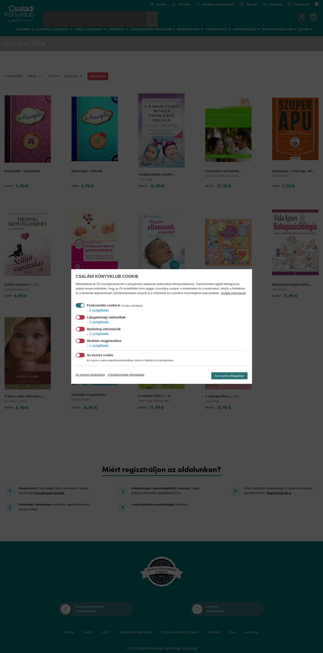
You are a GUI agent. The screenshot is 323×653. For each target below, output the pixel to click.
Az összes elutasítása (90, 374)
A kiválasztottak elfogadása (126, 374)
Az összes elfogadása (229, 376)
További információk (233, 293)
